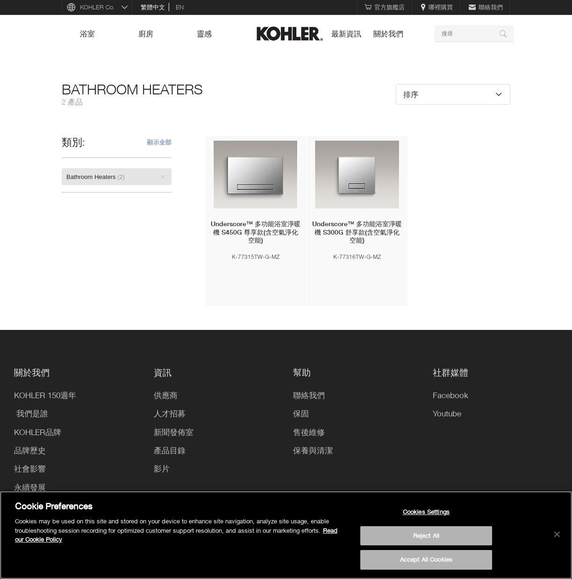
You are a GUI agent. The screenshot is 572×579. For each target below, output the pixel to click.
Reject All (426, 535)
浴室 (87, 33)
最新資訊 (346, 33)
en (180, 7)
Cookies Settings (426, 511)
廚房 (145, 33)
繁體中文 (153, 7)
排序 (410, 94)
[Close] (557, 534)
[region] (286, 535)
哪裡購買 (437, 7)
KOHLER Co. (97, 7)
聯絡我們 (486, 7)
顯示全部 (159, 142)
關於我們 (388, 33)
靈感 (204, 33)
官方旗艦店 (385, 7)
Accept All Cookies (426, 559)
